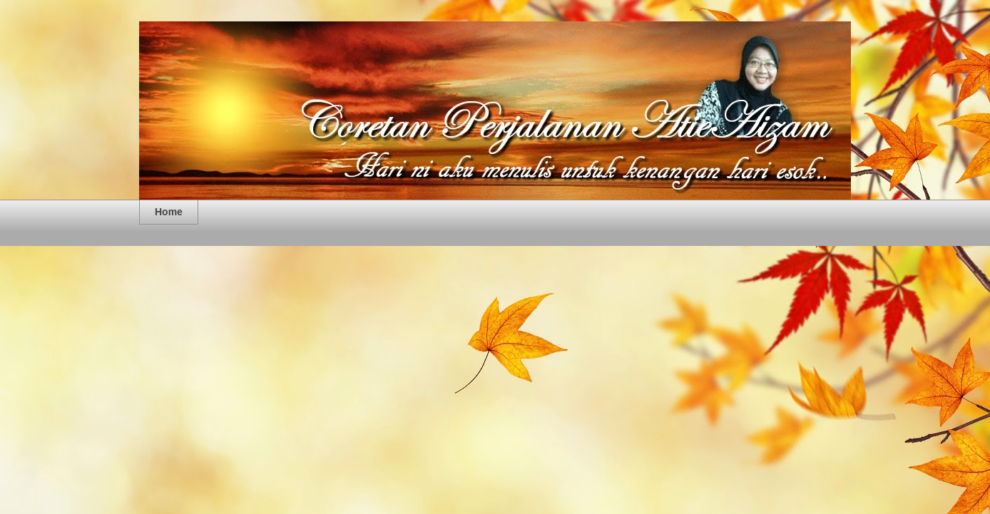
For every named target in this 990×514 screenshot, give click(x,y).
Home (169, 211)
